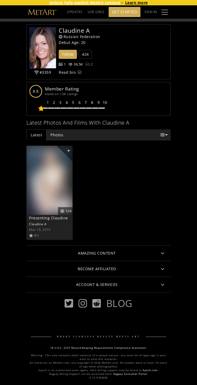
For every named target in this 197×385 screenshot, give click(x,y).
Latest (36, 134)
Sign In (150, 12)
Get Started (124, 11)
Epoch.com (150, 370)
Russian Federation (79, 36)
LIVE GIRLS (96, 12)
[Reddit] (96, 303)
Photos (56, 134)
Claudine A (37, 224)
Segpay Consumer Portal (130, 374)
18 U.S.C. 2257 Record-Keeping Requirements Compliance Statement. (98, 348)
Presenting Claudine (48, 217)
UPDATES (74, 12)
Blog (119, 303)
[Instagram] (82, 303)
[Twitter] (69, 303)
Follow (67, 54)
